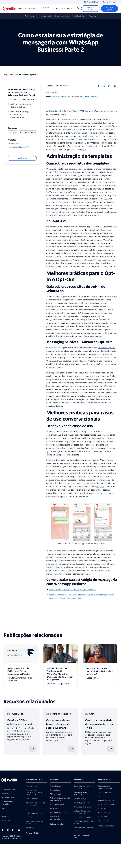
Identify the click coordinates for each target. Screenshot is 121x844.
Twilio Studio (52, 567)
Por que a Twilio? (48, 8)
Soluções (32, 8)
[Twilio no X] (8, 830)
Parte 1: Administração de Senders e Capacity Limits (72, 589)
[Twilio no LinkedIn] (14, 830)
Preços (71, 8)
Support (107, 2)
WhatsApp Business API (28, 132)
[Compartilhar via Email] (115, 85)
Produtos (21, 8)
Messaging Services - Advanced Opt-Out (79, 342)
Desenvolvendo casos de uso (69, 426)
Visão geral (46, 16)
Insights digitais (78, 16)
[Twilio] (9, 8)
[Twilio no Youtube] (19, 830)
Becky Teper (84, 96)
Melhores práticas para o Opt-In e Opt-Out (21, 105)
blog (5, 74)
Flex (61, 567)
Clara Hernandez (63, 96)
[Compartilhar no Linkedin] (110, 86)
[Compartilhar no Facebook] (99, 86)
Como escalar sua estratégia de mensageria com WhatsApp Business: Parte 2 (21, 92)
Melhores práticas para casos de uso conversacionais (20, 114)
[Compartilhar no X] (104, 86)
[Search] (78, 8)
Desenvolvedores (62, 16)
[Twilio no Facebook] (3, 830)
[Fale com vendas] (90, 8)
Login (115, 2)
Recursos (60, 8)
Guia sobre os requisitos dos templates (77, 163)
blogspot (100, 486)
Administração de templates (23, 99)
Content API (56, 221)
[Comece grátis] (109, 8)
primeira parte (80, 133)
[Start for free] (22, 158)
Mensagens (12, 132)
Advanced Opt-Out (106, 348)
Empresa (92, 16)
